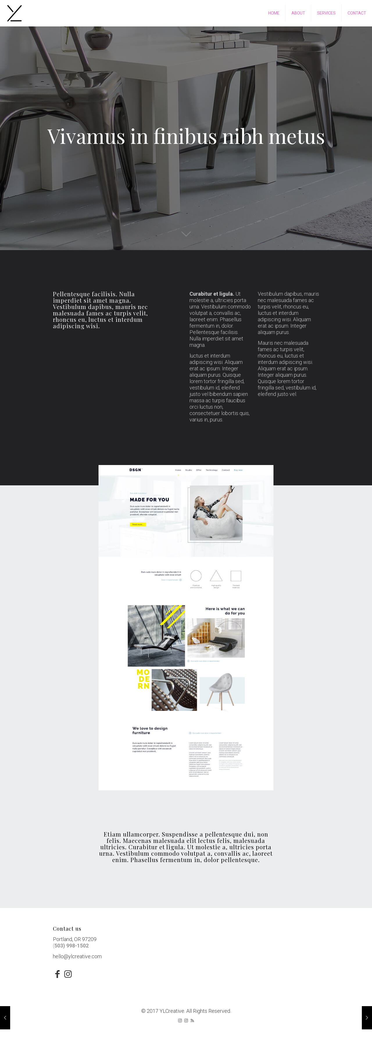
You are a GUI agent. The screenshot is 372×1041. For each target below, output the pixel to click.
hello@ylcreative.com (77, 956)
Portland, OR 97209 (74, 939)
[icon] (186, 1020)
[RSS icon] (192, 1020)
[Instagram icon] (180, 1020)
